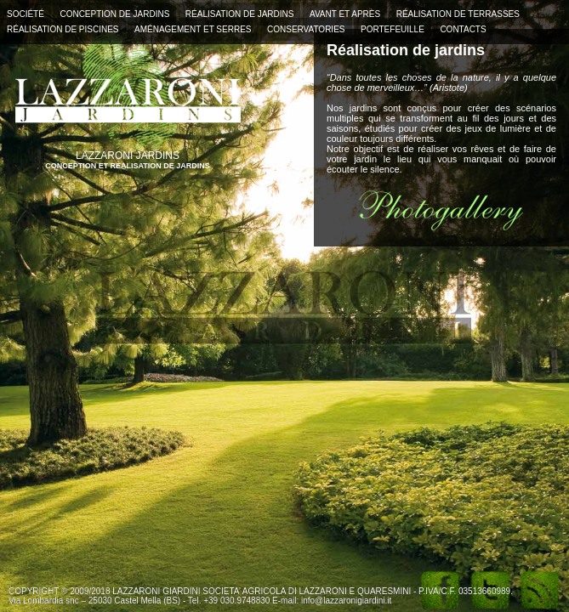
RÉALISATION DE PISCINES (63, 29)
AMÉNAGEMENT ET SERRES (192, 29)
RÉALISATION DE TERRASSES (458, 14)
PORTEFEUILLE (392, 29)
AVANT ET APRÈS (345, 14)
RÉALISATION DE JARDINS (239, 14)
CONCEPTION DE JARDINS (114, 14)
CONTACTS (463, 29)
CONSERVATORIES (306, 29)
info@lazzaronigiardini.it (346, 600)
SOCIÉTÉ (25, 14)
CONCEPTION (72, 166)
